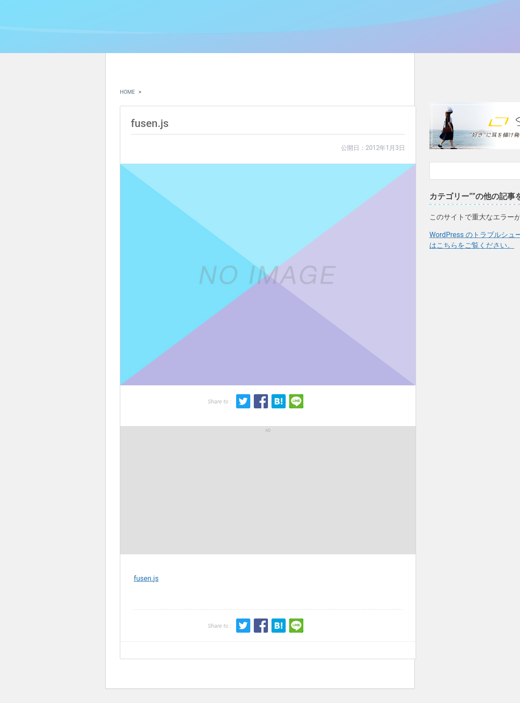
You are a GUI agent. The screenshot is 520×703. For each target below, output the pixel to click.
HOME (127, 92)
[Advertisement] (197, 490)
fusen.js (146, 578)
